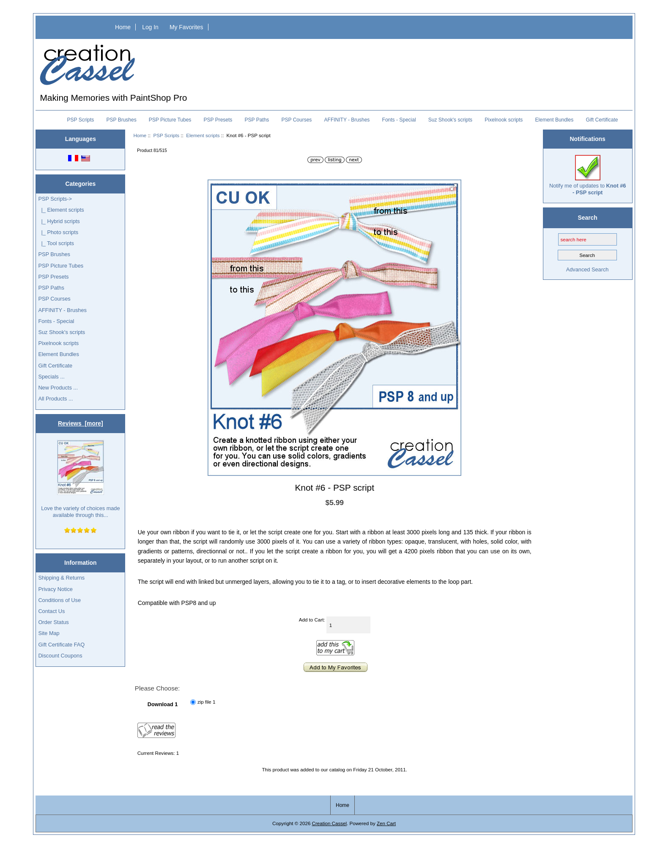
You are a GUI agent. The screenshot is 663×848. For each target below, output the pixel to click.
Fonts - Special (399, 120)
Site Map (48, 633)
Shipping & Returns (61, 578)
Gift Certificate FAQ (61, 644)
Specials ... (51, 376)
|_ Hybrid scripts (58, 221)
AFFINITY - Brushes (347, 120)
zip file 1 (206, 702)
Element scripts (202, 135)
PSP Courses (297, 120)
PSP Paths (257, 120)
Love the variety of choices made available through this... (80, 479)
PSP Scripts (166, 135)
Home (123, 27)
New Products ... (58, 387)
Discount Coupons (60, 655)
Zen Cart (386, 823)
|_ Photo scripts (58, 232)
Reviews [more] (80, 423)
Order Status (53, 622)
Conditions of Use (59, 600)
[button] (453, 187)
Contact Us (51, 611)
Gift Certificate (602, 120)
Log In (150, 27)
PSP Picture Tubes (170, 120)
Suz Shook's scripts (450, 120)
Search (587, 217)
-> (55, 199)
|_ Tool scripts (56, 243)
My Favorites (186, 27)
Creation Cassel (329, 823)
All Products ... (55, 398)
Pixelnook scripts (504, 120)
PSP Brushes (122, 120)
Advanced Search (587, 269)
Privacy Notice (55, 589)
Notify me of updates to (587, 175)
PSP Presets (218, 120)
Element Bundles (554, 120)
